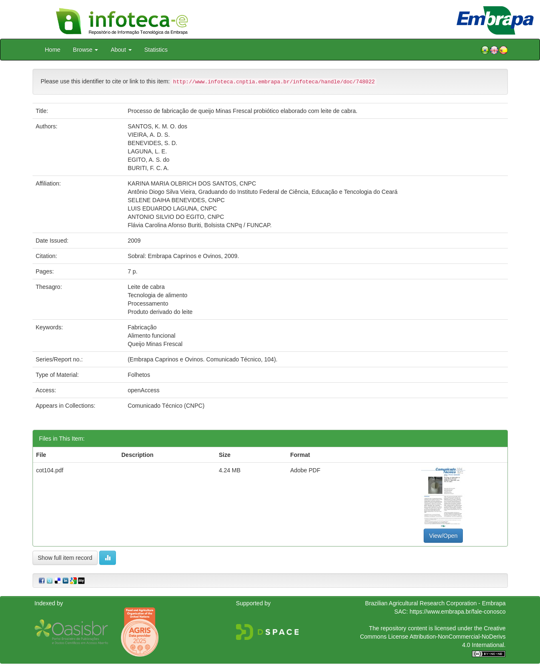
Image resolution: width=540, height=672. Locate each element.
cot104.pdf (49, 470)
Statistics (156, 49)
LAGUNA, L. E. (147, 151)
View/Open (443, 535)
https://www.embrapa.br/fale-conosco (457, 611)
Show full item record (65, 557)
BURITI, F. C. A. (148, 168)
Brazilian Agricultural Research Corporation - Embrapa (435, 603)
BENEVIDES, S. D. (152, 143)
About (121, 49)
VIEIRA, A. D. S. (149, 134)
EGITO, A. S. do (148, 159)
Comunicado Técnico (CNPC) (166, 405)
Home (52, 49)
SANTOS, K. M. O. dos (157, 126)
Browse (85, 49)
